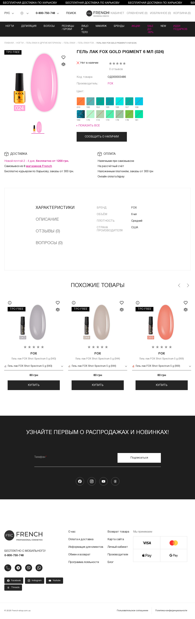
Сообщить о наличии (102, 137)
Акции (136, 26)
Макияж (101, 26)
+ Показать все (88, 125)
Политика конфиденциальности (171, 611)
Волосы (49, 26)
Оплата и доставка (80, 540)
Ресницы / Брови (68, 27)
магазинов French (39, 166)
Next (188, 285)
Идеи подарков (180, 27)
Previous (179, 285)
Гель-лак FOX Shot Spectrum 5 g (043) (34, 356)
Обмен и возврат (79, 555)
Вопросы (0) (49, 243)
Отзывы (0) (48, 231)
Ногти (10, 26)
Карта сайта (115, 540)
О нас (72, 532)
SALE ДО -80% (150, 29)
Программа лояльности (83, 563)
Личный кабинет (117, 547)
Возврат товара (118, 532)
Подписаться (139, 458)
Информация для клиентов (85, 547)
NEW (163, 26)
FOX (110, 83)
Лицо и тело (84, 29)
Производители (117, 555)
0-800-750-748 (45, 13)
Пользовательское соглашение (132, 611)
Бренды (119, 26)
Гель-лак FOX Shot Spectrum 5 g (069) (162, 356)
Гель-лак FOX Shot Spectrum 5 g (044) (98, 356)
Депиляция (28, 26)
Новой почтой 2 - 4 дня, (36, 161)
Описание (47, 219)
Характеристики (55, 208)
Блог (110, 563)
